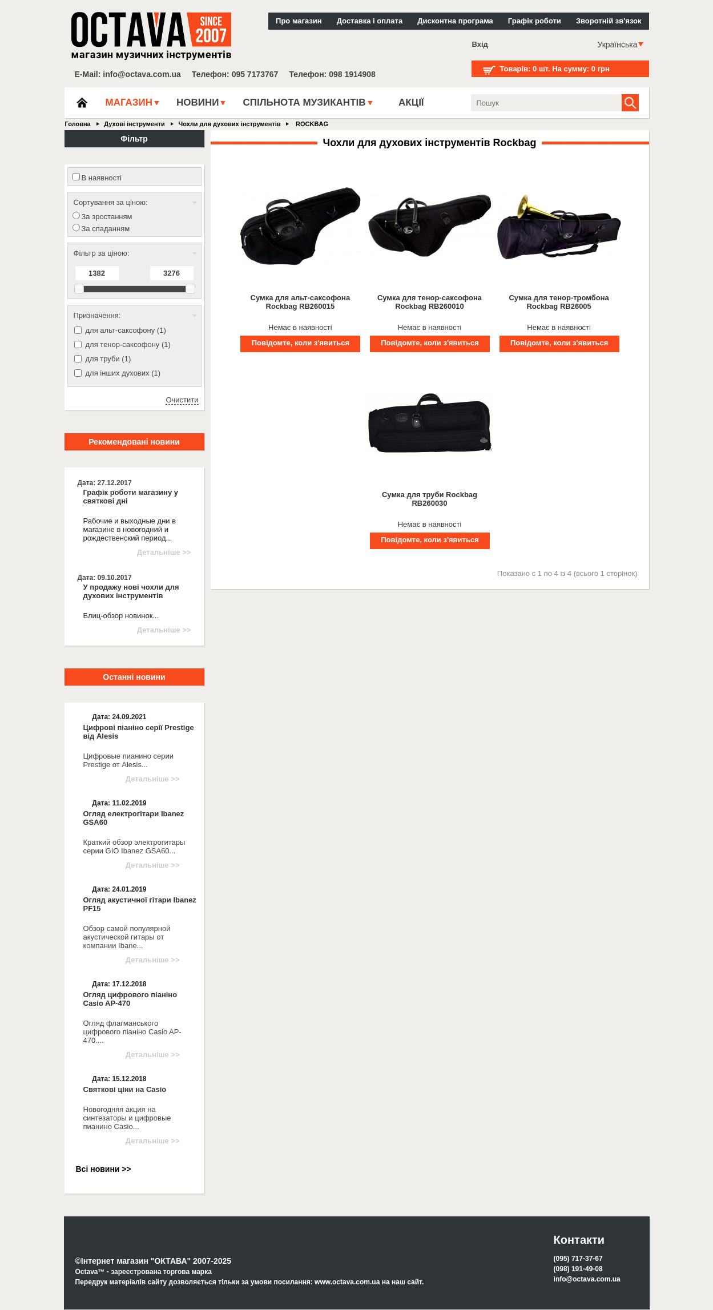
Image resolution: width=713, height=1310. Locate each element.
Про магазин (299, 21)
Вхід (480, 44)
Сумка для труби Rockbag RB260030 (429, 498)
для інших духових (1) (123, 373)
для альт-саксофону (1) (126, 330)
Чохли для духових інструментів (229, 123)
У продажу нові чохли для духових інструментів (131, 591)
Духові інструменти (134, 123)
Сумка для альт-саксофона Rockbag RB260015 (301, 302)
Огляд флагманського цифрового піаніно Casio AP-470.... (132, 1032)
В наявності (102, 178)
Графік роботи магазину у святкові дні (131, 496)
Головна (78, 123)
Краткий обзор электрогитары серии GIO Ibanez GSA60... (134, 846)
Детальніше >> (164, 552)
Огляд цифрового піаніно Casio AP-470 (130, 998)
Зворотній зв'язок (609, 21)
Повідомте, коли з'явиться (300, 342)
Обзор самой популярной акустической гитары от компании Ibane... (127, 937)
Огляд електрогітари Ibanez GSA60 (133, 818)
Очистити (182, 400)
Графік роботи (534, 21)
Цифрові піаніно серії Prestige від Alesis (138, 731)
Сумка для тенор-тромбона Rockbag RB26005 (559, 302)
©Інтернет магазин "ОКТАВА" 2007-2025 (153, 1260)
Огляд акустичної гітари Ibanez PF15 (139, 904)
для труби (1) (108, 358)
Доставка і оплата (369, 21)
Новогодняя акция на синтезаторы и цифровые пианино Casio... (127, 1118)
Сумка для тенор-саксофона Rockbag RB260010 (429, 302)
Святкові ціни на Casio (125, 1089)
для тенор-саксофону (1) (128, 344)
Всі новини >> (103, 1169)
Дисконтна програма (455, 21)
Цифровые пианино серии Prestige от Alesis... (128, 760)
